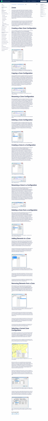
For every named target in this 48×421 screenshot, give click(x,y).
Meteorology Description (4, 34)
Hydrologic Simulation (4, 35)
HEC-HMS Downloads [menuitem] (33, 1)
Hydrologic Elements (4, 19)
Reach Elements (3, 29)
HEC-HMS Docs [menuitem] (28, 1)
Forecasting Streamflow (4, 38)
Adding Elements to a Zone (43, 13)
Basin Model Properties (4, 16)
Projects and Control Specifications (4, 10)
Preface (2, 4)
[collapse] (9, 14)
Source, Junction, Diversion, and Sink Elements (5, 32)
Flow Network (3, 20)
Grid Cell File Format (4, 46)
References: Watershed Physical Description (5, 25)
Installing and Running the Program (4, 7)
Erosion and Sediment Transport (5, 42)
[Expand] (9, 6)
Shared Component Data (4, 12)
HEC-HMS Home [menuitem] (24, 1)
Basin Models (3, 15)
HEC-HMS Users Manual (6, 1)
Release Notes (3, 50)
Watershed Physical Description (21, 4)
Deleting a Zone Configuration (43, 8)
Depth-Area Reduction (4, 39)
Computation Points (4, 23)
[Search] (43, 1)
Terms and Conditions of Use (5, 49)
